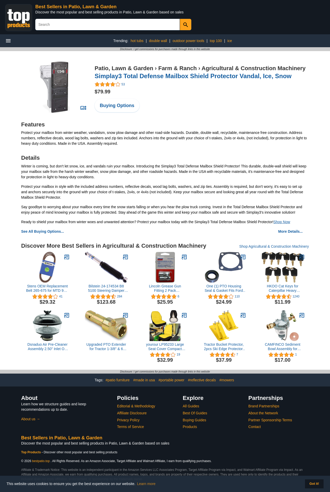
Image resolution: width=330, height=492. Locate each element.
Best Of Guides (195, 413)
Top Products (31, 452)
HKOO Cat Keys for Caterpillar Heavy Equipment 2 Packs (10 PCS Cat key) (282, 288)
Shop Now (282, 222)
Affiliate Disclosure (132, 413)
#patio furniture (117, 380)
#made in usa (144, 380)
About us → (30, 419)
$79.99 (102, 91)
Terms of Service (130, 427)
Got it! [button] (314, 484)
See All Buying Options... (42, 231)
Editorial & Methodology (136, 406)
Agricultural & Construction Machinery (254, 68)
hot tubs (137, 41)
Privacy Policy (128, 420)
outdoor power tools (188, 41)
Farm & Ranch (177, 68)
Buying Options (117, 105)
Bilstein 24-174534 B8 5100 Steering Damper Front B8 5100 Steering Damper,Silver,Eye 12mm (106, 288)
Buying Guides (194, 420)
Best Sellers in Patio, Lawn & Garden (76, 6)
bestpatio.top (41, 461)
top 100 (216, 41)
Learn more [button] (146, 484)
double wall (158, 41)
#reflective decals (202, 380)
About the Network (263, 413)
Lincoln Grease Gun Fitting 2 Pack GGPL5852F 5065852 (165, 288)
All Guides (191, 406)
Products (190, 427)
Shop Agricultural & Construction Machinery (274, 246)
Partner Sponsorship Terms (270, 420)
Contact (254, 427)
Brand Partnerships (263, 406)
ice (229, 41)
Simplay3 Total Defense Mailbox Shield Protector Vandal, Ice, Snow (193, 75)
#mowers (226, 380)
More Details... (290, 231)
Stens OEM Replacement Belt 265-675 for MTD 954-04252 (47, 288)
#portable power (171, 380)
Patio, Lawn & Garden (124, 68)
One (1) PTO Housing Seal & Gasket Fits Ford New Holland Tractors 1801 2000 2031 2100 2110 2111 (224, 288)
